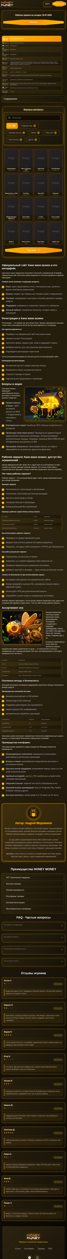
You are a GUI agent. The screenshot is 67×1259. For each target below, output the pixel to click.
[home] (7, 4)
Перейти (33, 23)
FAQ (50, 1250)
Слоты (18, 1250)
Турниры (41, 1250)
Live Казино (29, 1250)
